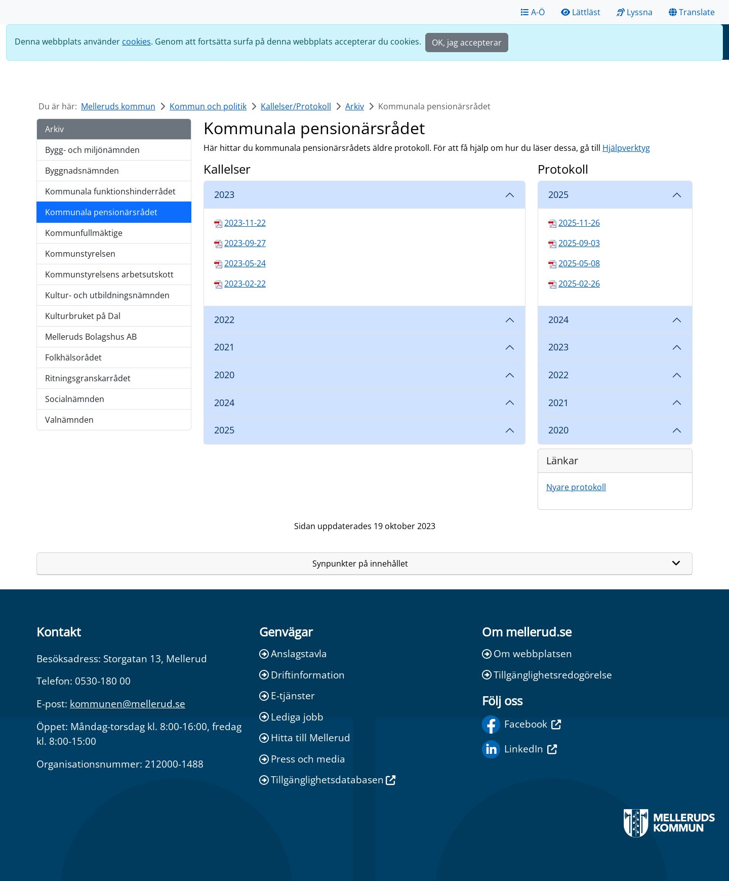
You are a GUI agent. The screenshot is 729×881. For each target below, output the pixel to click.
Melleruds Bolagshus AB (91, 336)
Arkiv (354, 106)
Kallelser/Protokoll (296, 106)
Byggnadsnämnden (82, 170)
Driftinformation (302, 675)
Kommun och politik (208, 106)
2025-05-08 (579, 263)
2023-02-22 (245, 283)
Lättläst (580, 12)
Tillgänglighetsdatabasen (327, 779)
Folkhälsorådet (73, 357)
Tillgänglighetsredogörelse (547, 675)
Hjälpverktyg (626, 147)
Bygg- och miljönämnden (92, 149)
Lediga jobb (291, 717)
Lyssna (635, 12)
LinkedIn (519, 749)
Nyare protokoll (576, 487)
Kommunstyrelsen (80, 253)
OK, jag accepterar (467, 42)
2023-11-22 (245, 222)
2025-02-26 (579, 283)
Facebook (521, 724)
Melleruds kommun (118, 106)
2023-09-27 (245, 243)
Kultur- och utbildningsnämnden (107, 295)
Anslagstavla (293, 653)
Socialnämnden (74, 399)
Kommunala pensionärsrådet (101, 212)
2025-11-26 (579, 222)
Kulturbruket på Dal (82, 316)
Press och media (302, 759)
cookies (136, 41)
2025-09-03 (579, 243)
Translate (692, 12)
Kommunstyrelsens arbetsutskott (109, 274)
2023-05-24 (245, 263)
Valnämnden (69, 419)
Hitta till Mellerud (304, 737)
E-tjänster (287, 695)
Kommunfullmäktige (84, 232)
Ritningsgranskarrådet (88, 378)
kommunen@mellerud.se (127, 703)
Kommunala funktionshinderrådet (110, 191)
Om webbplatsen (527, 653)
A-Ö (533, 12)
